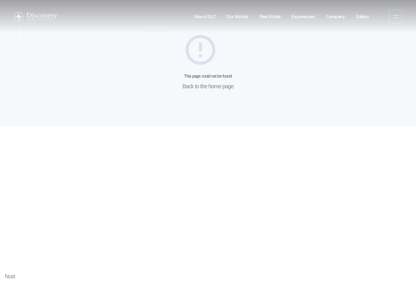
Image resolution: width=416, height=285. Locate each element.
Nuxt (10, 276)
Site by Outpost (384, 109)
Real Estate (270, 16)
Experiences (303, 16)
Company (335, 16)
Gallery (362, 16)
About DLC (204, 16)
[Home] (35, 16)
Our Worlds (237, 16)
